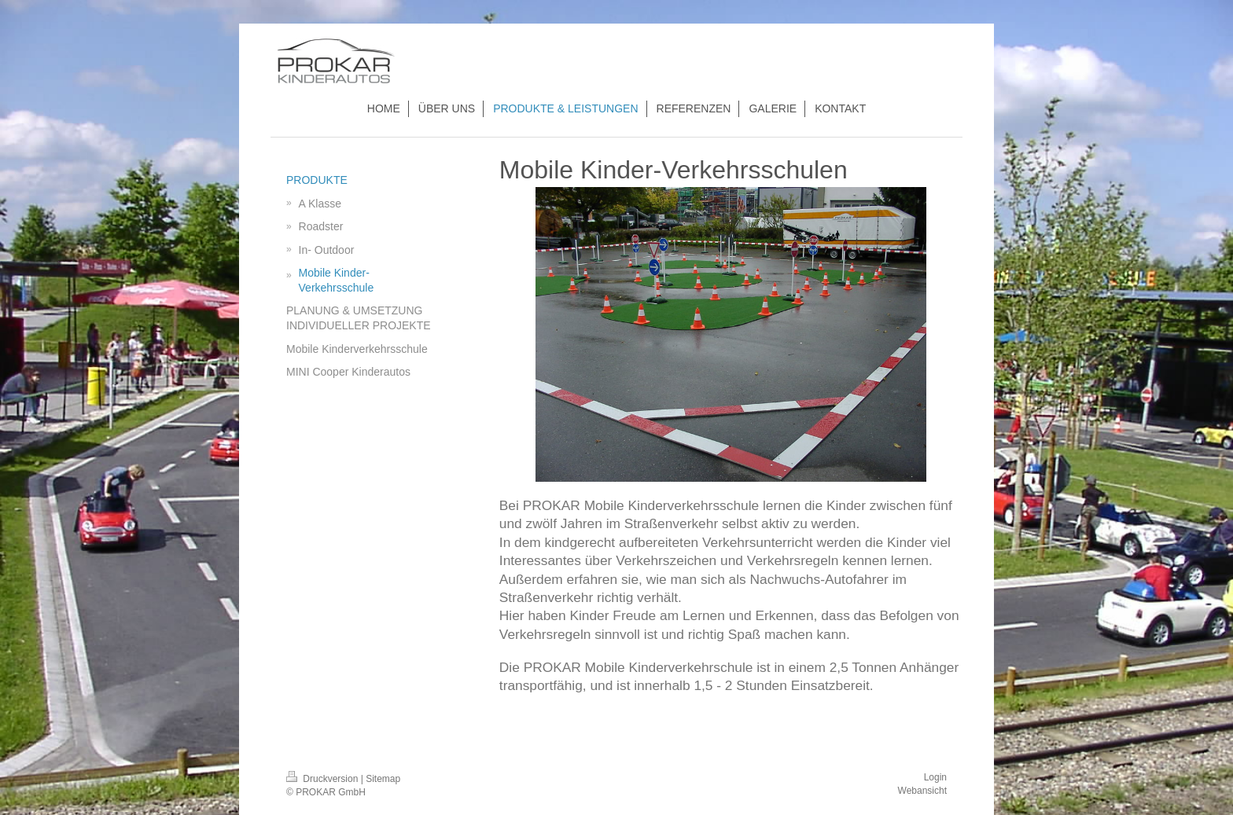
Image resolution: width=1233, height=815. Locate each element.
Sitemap (383, 778)
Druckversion (323, 778)
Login (935, 777)
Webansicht (922, 790)
